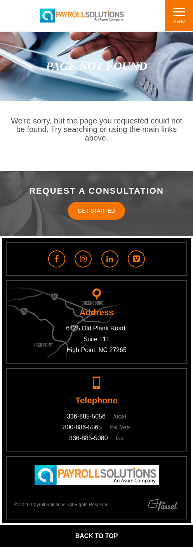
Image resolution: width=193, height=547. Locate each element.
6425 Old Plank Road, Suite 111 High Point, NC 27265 (96, 339)
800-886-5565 (96, 427)
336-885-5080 (96, 438)
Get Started (96, 211)
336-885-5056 (96, 416)
